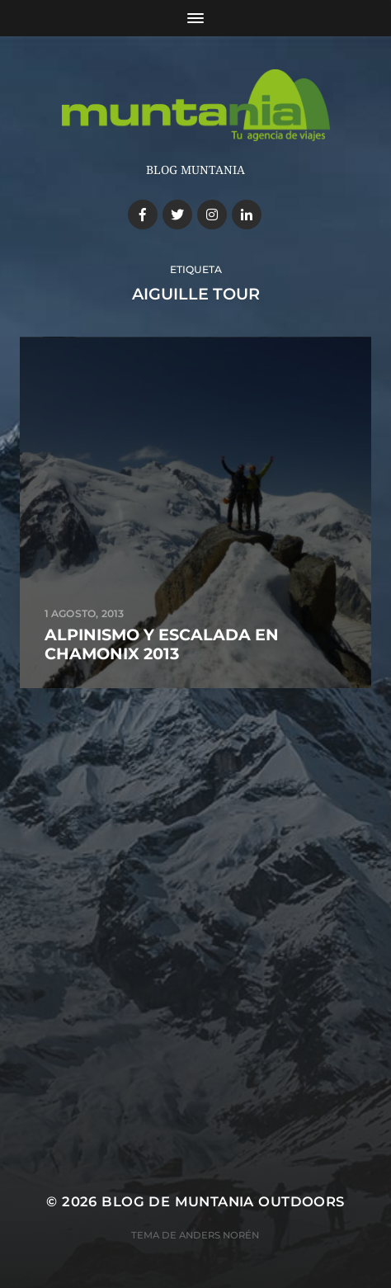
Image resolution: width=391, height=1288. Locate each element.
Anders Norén (219, 1235)
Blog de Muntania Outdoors (222, 1201)
